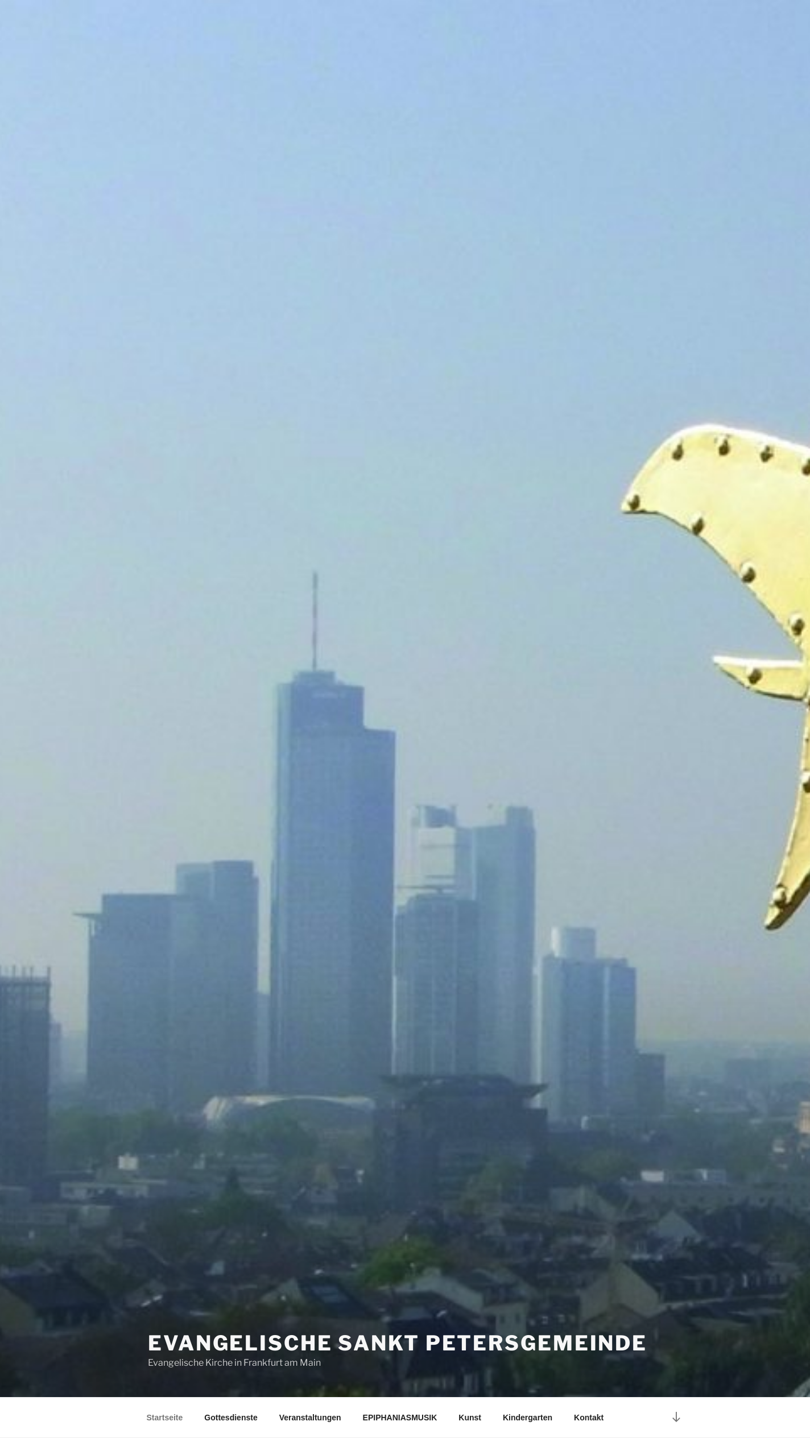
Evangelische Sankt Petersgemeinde (397, 1343)
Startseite (165, 1417)
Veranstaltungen (310, 1417)
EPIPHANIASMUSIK (400, 1417)
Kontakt (589, 1417)
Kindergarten (527, 1417)
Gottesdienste (230, 1417)
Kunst (469, 1417)
